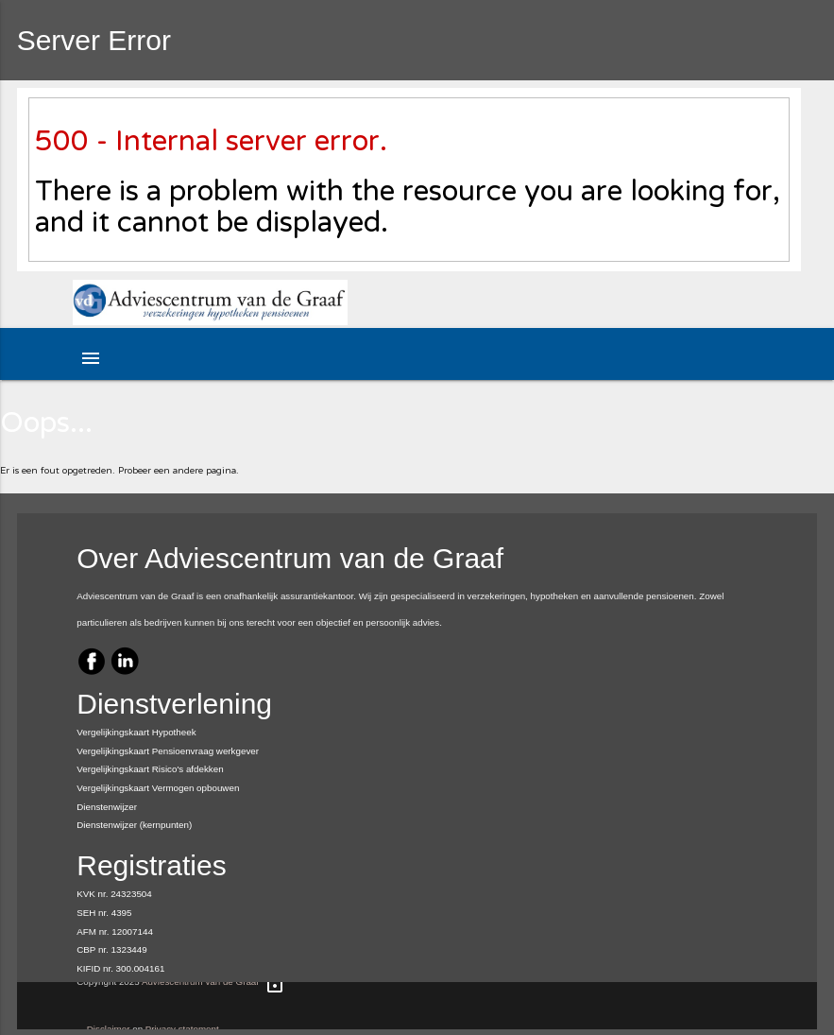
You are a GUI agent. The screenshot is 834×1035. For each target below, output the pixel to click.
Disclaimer (108, 1029)
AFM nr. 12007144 (115, 931)
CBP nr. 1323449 (111, 949)
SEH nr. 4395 (104, 912)
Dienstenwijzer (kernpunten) (134, 824)
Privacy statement (182, 1029)
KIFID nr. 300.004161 (120, 968)
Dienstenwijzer (107, 807)
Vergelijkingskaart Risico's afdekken (150, 769)
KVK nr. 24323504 (114, 893)
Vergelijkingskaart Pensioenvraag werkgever (168, 751)
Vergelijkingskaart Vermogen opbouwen (158, 788)
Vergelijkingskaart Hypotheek (136, 732)
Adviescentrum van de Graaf (200, 981)
